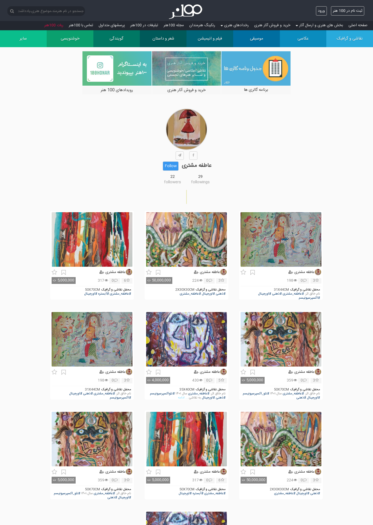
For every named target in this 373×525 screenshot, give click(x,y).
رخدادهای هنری (235, 25)
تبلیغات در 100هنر (144, 25)
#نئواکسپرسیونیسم (162, 394)
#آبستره (103, 294)
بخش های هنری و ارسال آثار (319, 25)
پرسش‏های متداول (112, 25)
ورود (321, 11)
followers (172, 182)
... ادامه (183, 398)
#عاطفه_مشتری (293, 294)
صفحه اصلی (358, 25)
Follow (171, 166)
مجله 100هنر (174, 25)
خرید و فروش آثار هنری (272, 25)
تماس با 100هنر (81, 25)
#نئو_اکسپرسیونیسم (256, 394)
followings (200, 182)
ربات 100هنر (53, 25)
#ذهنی (277, 294)
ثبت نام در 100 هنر (347, 11)
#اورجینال (264, 294)
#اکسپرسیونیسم (309, 298)
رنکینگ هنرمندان (202, 25)
